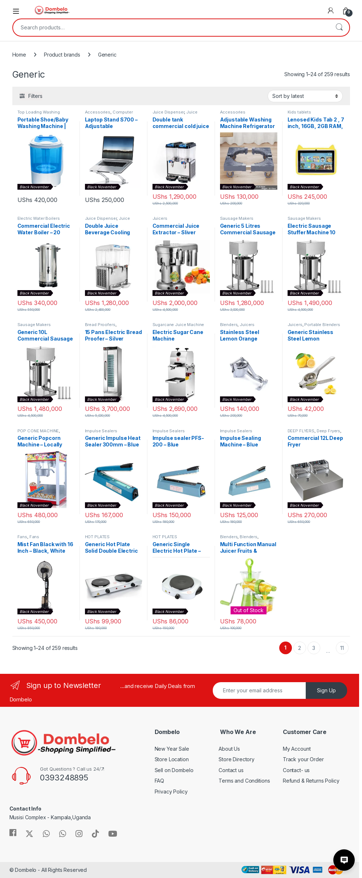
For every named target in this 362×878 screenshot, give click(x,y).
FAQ (159, 781)
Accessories (97, 112)
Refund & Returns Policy (311, 781)
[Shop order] (305, 96)
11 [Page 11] (342, 648)
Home (19, 54)
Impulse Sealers (101, 430)
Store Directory (237, 759)
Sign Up (326, 690)
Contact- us (296, 770)
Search (339, 27)
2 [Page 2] (299, 648)
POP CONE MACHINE (38, 430)
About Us (229, 749)
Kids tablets (299, 112)
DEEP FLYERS (301, 430)
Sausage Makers (236, 218)
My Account (297, 749)
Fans (22, 536)
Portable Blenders (322, 324)
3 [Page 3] (313, 648)
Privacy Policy (171, 791)
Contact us (231, 770)
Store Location (172, 759)
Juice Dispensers (175, 114)
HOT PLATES (97, 536)
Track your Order (303, 759)
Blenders (229, 324)
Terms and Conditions (244, 781)
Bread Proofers (100, 324)
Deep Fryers (328, 430)
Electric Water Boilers (38, 218)
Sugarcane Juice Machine (178, 324)
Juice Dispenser (168, 112)
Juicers (159, 218)
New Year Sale (172, 749)
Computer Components (109, 114)
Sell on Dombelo (174, 770)
